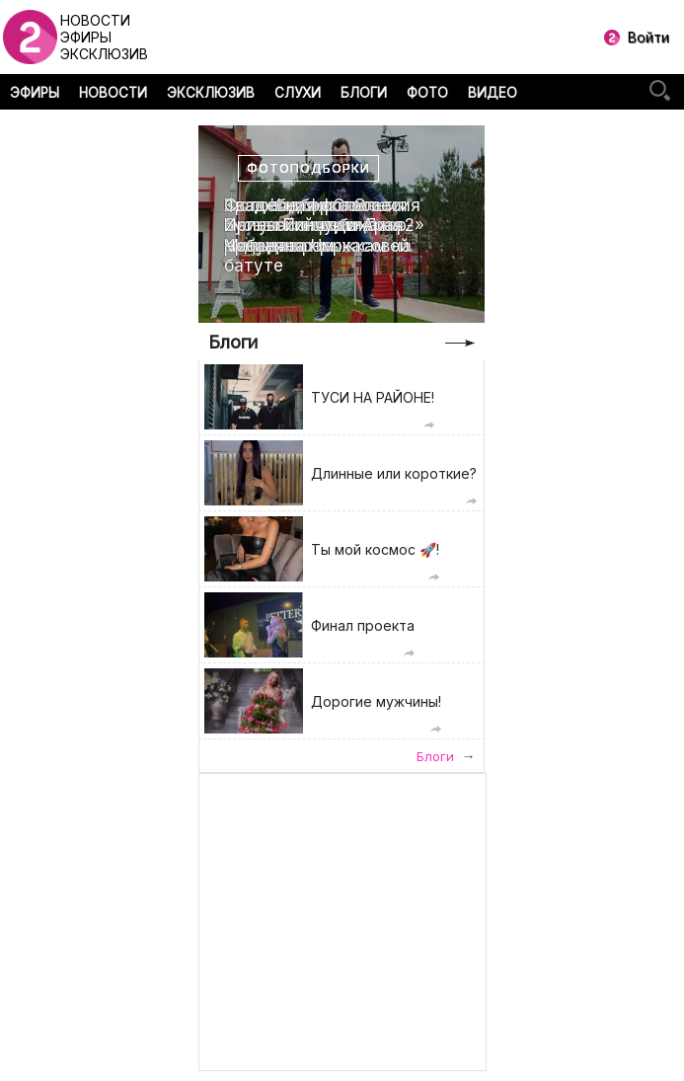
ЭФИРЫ (34, 93)
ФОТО (427, 93)
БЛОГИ (364, 93)
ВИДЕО (492, 93)
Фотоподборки (308, 168)
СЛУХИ (297, 93)
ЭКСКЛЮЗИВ (211, 93)
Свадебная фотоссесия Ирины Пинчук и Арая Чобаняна (322, 225)
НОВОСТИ (113, 93)
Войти (648, 37)
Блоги (233, 342)
